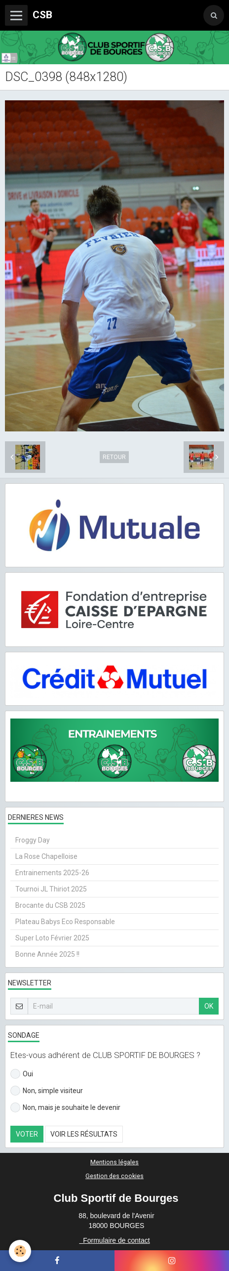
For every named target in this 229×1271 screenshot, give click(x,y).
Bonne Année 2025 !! (47, 954)
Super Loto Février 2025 (52, 938)
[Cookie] (20, 1251)
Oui (21, 1074)
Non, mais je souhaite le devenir (65, 1107)
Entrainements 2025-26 (52, 873)
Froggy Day (32, 840)
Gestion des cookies (114, 1176)
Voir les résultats (83, 1134)
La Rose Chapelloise (46, 856)
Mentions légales (114, 1162)
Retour (114, 457)
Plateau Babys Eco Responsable (65, 922)
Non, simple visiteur (46, 1091)
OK (208, 1006)
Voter (27, 1134)
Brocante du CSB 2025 (50, 905)
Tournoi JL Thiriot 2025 (51, 889)
